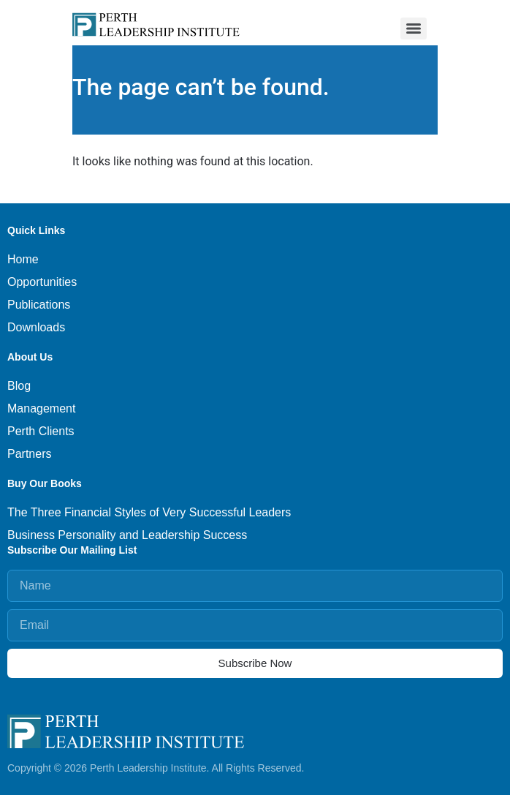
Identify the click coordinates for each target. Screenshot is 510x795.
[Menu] (413, 28)
